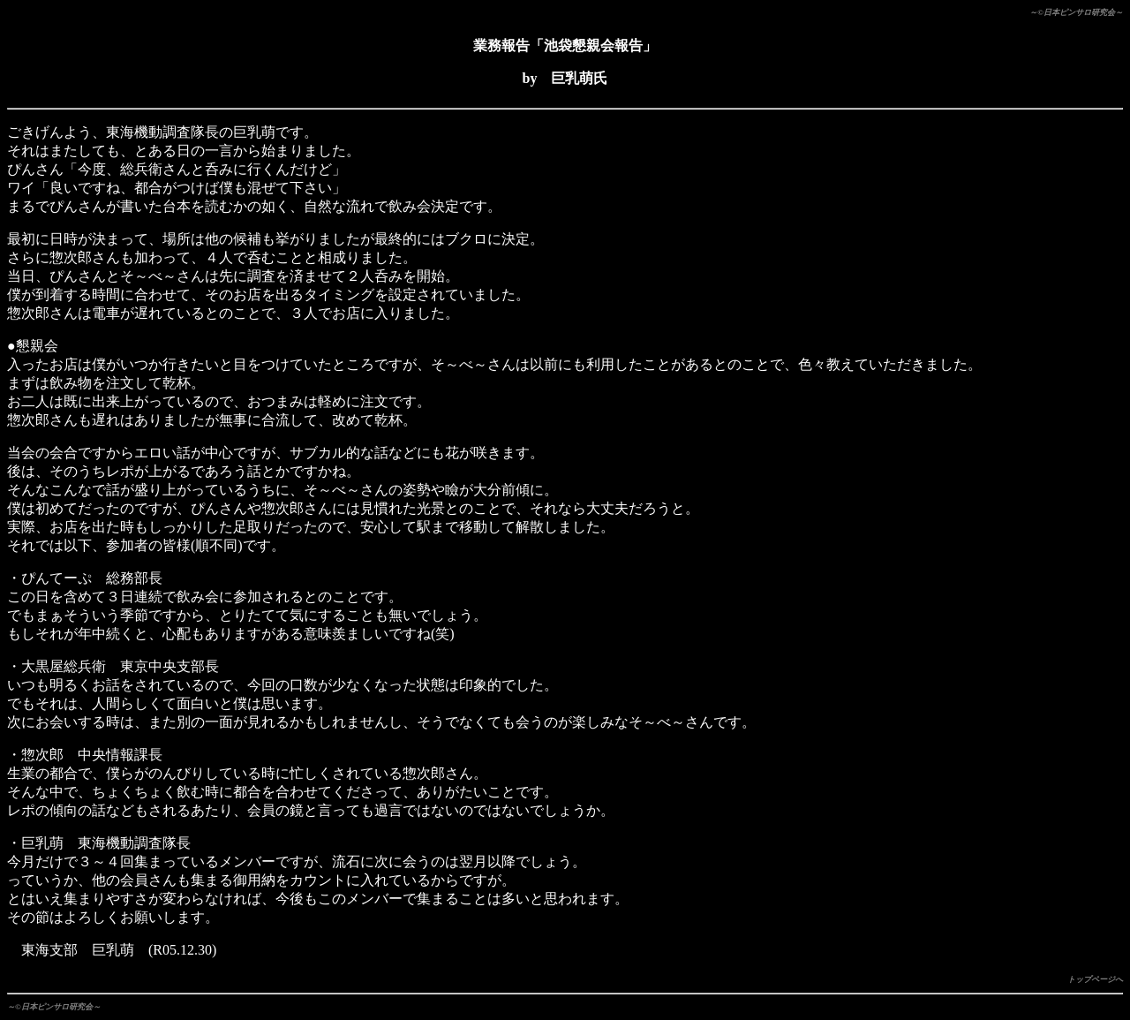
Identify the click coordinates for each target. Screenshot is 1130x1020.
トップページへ (1095, 979)
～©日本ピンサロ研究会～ (1076, 12)
